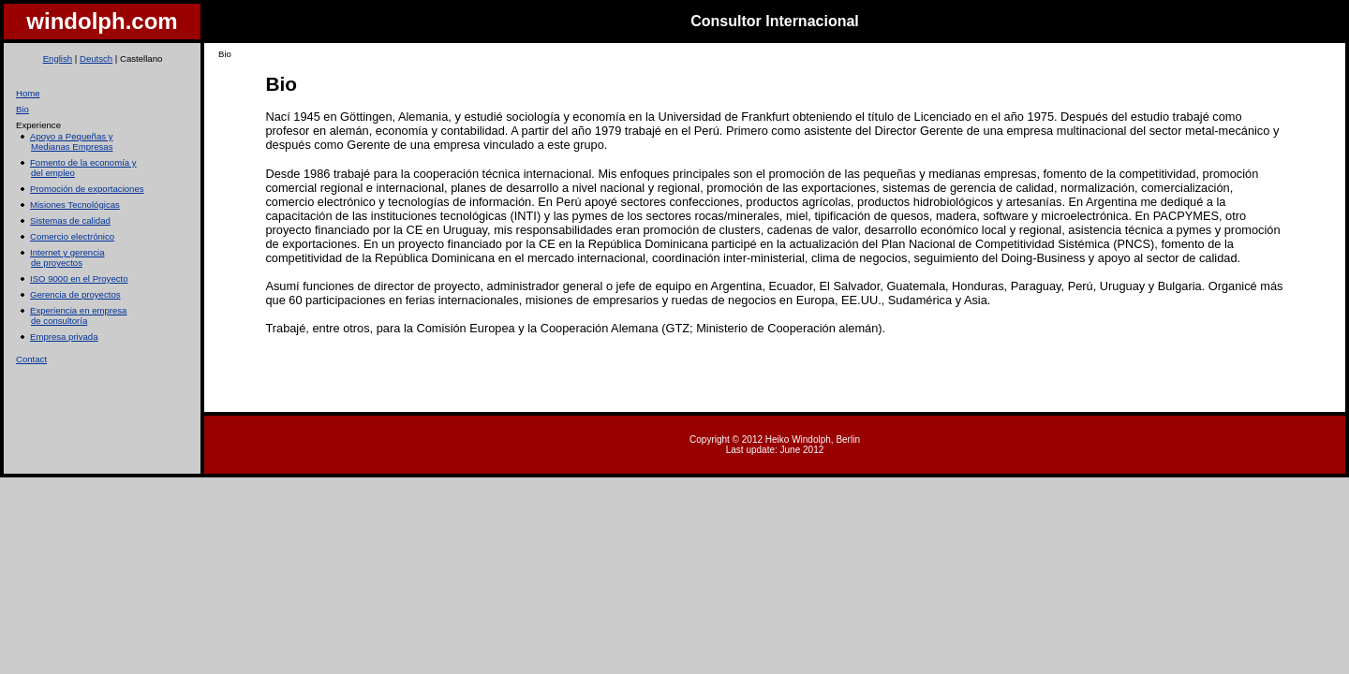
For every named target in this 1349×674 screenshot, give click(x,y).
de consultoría (59, 320)
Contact (31, 359)
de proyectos (56, 262)
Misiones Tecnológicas (75, 204)
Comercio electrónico (72, 236)
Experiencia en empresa (78, 310)
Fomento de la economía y (83, 162)
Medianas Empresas (71, 146)
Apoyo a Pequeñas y (71, 136)
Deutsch (96, 58)
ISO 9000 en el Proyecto (79, 278)
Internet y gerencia (67, 252)
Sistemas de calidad (70, 220)
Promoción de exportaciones (87, 188)
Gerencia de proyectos (75, 294)
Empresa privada (64, 336)
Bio (22, 109)
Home (28, 93)
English (57, 58)
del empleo (53, 173)
